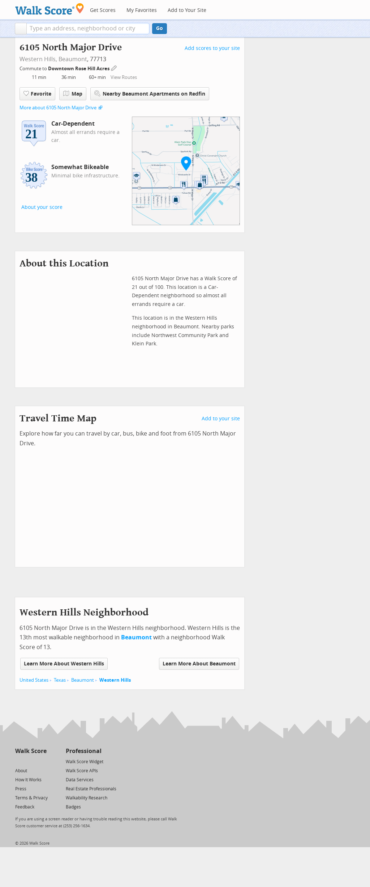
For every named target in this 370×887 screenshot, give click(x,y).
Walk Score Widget (84, 761)
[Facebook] (30, 761)
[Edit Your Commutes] (114, 67)
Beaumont (73, 59)
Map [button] (72, 94)
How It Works (28, 779)
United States (34, 680)
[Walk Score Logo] (49, 9)
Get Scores (103, 10)
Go (159, 28)
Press (20, 788)
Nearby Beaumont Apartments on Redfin (149, 93)
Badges (73, 807)
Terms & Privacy (31, 797)
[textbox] (88, 28)
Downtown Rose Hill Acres (79, 68)
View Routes (124, 77)
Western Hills (115, 680)
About (21, 770)
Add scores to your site (212, 48)
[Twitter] (19, 761)
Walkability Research (86, 797)
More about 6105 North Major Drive (58, 107)
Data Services (80, 779)
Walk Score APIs (82, 770)
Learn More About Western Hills (64, 664)
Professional (84, 751)
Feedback (24, 807)
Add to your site (221, 419)
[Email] (42, 761)
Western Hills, (38, 59)
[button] (21, 28)
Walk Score (31, 751)
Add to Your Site (187, 10)
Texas (60, 680)
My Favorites (141, 10)
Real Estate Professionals (91, 788)
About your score (42, 207)
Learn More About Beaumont (199, 664)
